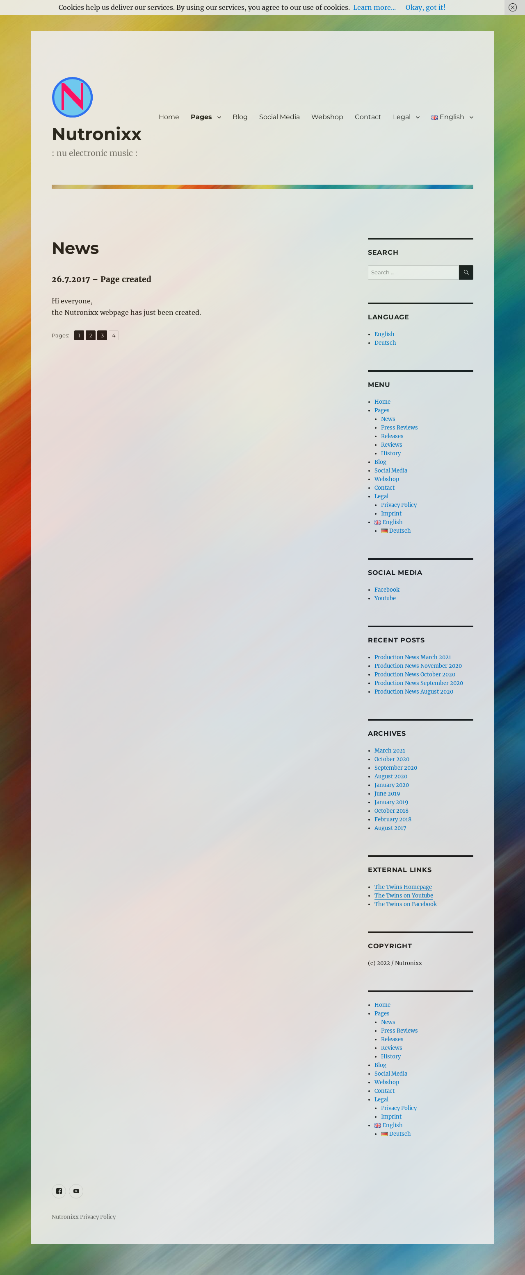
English (384, 334)
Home (169, 117)
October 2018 (391, 810)
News (388, 419)
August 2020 (390, 776)
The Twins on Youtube (403, 895)
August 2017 (390, 828)
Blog (240, 117)
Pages (201, 117)
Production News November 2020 (418, 665)
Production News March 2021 (412, 657)
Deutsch (385, 342)
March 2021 (389, 750)
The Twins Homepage (403, 887)
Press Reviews (399, 427)
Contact (368, 117)
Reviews (391, 444)
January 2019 (391, 802)
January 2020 (391, 785)
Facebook (386, 589)
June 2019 (387, 793)
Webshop (327, 117)
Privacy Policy (399, 505)
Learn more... (374, 7)
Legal (402, 117)
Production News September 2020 (418, 683)
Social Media (279, 117)
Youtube (385, 598)
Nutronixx (97, 134)
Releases (392, 436)
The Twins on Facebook (405, 904)
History (391, 453)
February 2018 (392, 819)
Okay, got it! (426, 7)
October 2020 (391, 759)
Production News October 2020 (414, 674)
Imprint (391, 513)
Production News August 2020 (413, 691)
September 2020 (395, 767)
